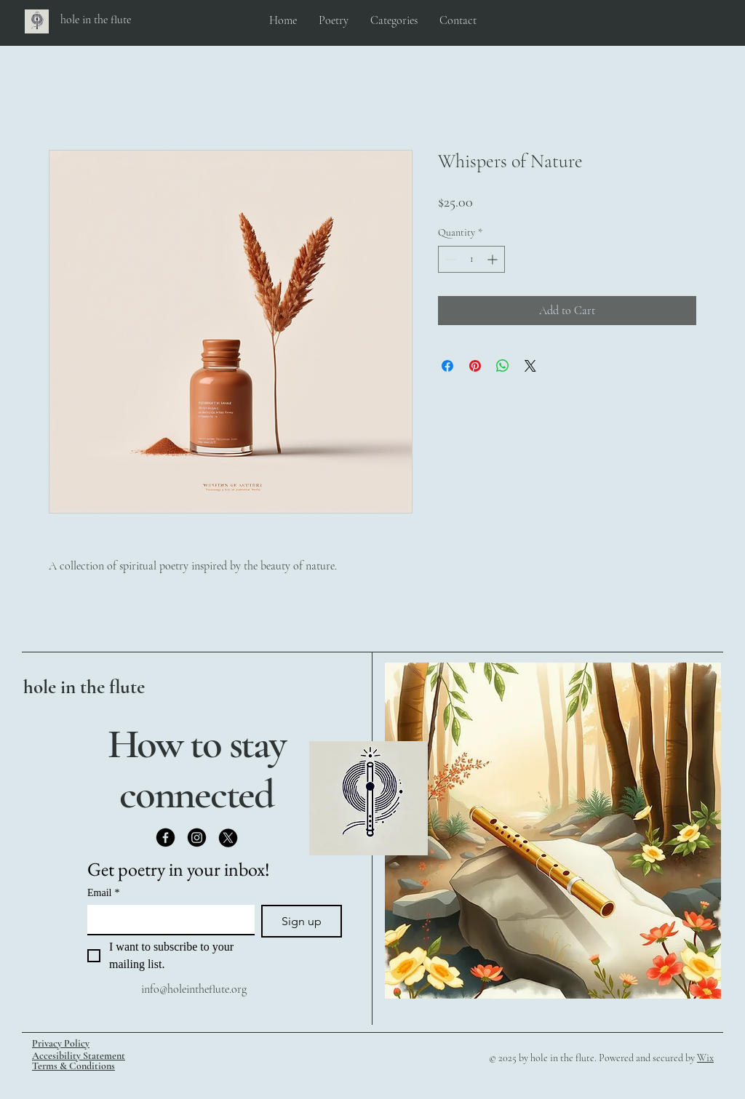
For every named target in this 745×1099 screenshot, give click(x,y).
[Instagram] (197, 837)
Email (103, 893)
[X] (228, 837)
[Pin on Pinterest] (475, 366)
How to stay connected (197, 768)
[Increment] (494, 259)
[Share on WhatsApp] (502, 366)
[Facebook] (165, 837)
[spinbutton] (471, 259)
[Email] (166, 919)
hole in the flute (84, 687)
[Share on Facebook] (447, 366)
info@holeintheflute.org (194, 989)
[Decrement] (449, 259)
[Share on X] (530, 366)
